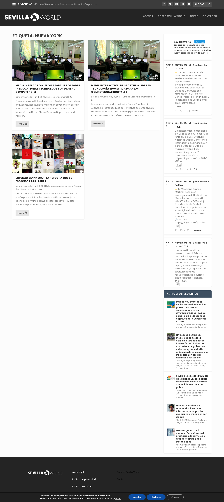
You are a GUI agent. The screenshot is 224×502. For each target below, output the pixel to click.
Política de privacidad (84, 479)
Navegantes (195, 361)
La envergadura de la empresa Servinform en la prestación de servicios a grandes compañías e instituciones (190, 436)
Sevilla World (183, 65)
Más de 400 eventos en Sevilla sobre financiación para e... (65, 4)
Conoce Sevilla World (128, 472)
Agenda (148, 18)
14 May (179, 185)
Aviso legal (78, 472)
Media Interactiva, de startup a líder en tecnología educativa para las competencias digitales (121, 89)
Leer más (22, 124)
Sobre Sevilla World (172, 18)
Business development (56, 97)
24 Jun (179, 68)
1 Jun (178, 126)
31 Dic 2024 (181, 246)
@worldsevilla (200, 65)
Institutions (181, 363)
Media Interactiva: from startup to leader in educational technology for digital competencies (48, 89)
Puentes (202, 327)
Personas (192, 420)
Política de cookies (82, 486)
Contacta (122, 479)
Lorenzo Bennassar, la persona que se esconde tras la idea (44, 179)
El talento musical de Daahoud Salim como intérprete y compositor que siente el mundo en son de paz (191, 411)
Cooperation (199, 365)
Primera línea (182, 368)
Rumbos (25, 189)
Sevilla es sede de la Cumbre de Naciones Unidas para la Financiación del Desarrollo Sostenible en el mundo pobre (192, 381)
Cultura (33, 189)
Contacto (209, 18)
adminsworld (25, 97)
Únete (194, 18)
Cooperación (191, 327)
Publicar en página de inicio (59, 186)
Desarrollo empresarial (141, 96)
